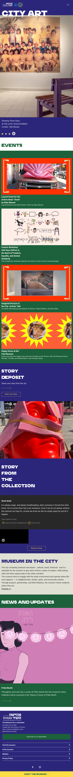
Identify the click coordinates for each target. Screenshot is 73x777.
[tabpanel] (36, 69)
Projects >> (6, 589)
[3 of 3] (9, 134)
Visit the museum (8, 745)
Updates (5, 754)
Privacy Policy (7, 758)
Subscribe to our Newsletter (36, 737)
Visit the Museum (35, 774)
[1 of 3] (2, 134)
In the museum (7, 749)
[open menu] (68, 5)
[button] (13, 133)
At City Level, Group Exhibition (14, 124)
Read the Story (36, 548)
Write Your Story (11, 394)
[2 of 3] (6, 134)
